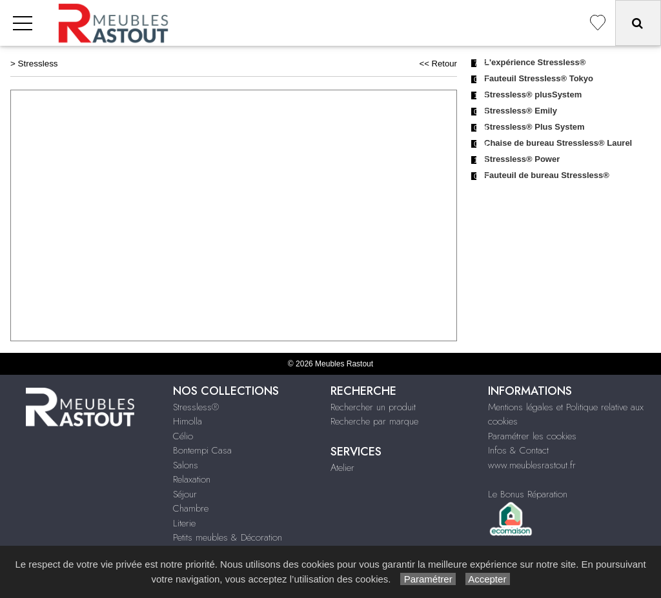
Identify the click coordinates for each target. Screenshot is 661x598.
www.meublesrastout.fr (532, 465)
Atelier (342, 468)
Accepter (487, 578)
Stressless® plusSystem (533, 94)
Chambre (190, 508)
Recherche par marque (374, 421)
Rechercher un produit (373, 407)
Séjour (185, 494)
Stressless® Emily (520, 110)
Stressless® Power (522, 159)
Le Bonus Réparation (527, 494)
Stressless (38, 63)
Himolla (187, 421)
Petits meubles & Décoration (227, 537)
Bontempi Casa (202, 450)
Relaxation (191, 479)
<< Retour (438, 63)
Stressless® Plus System (534, 127)
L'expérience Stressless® (534, 62)
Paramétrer (427, 578)
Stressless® (196, 407)
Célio (183, 436)
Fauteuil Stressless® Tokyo (538, 78)
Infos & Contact (518, 450)
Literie (184, 523)
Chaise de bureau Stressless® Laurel (558, 143)
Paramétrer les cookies (532, 436)
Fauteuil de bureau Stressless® (546, 175)
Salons (185, 465)
